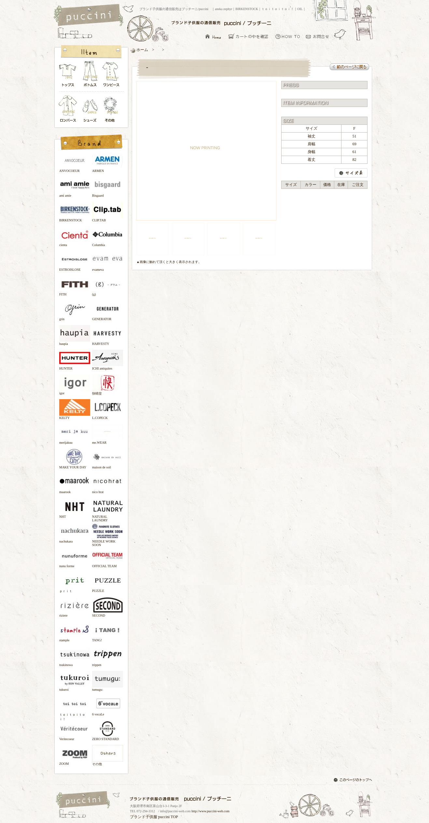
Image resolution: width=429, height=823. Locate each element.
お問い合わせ (319, 36)
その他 (112, 109)
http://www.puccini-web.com (210, 811)
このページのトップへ (353, 780)
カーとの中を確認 (250, 36)
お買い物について (287, 36)
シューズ (90, 109)
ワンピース (112, 75)
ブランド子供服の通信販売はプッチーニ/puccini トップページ (89, 15)
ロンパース (69, 109)
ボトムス (90, 75)
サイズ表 (351, 172)
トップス (68, 75)
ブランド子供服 (143, 817)
